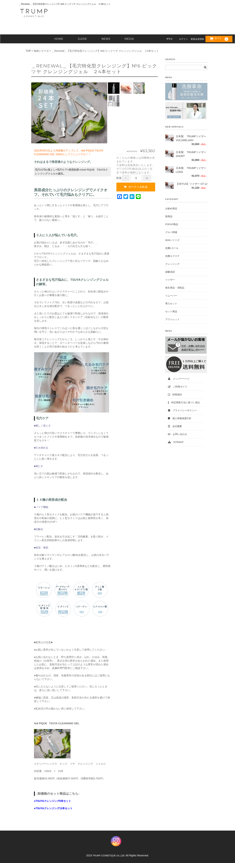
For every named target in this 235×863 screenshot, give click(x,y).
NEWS (106, 39)
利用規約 (175, 394)
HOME (58, 39)
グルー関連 (171, 232)
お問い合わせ (177, 434)
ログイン (183, 39)
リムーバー (171, 295)
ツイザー (170, 280)
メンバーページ (178, 379)
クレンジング (172, 264)
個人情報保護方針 (179, 418)
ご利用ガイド (177, 386)
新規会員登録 (197, 39)
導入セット (171, 303)
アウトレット (172, 319)
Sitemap (175, 442)
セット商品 (171, 311)
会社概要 (175, 426)
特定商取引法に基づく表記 (184, 402)
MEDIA (129, 39)
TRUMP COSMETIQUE (104, 855)
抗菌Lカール (171, 248)
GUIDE (82, 39)
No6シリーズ (172, 240)
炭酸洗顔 (170, 272)
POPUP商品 (171, 224)
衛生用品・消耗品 (174, 287)
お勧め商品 (171, 208)
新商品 (168, 216)
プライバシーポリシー (182, 410)
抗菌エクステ (172, 256)
